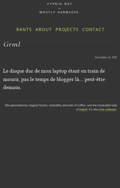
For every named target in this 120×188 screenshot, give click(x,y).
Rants (24, 29)
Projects (67, 29)
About (44, 29)
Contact (93, 29)
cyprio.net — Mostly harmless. (60, 8)
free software (107, 109)
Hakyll (83, 109)
